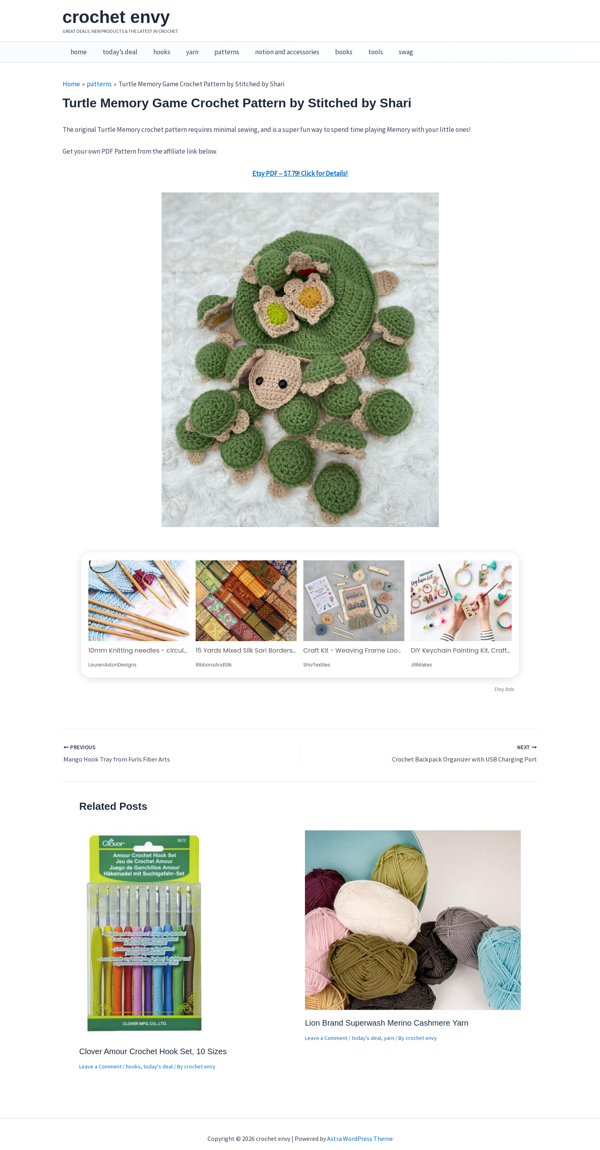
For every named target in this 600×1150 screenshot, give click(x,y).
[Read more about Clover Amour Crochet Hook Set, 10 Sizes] (145, 925)
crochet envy (116, 17)
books (328, 48)
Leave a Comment (100, 1058)
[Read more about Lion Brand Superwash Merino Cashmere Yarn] (413, 910)
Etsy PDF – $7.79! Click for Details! (300, 165)
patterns (216, 48)
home (77, 48)
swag (386, 48)
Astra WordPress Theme (360, 1130)
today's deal (158, 1058)
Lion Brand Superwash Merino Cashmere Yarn (387, 1014)
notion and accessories (274, 48)
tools (357, 48)
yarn (184, 48)
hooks (155, 48)
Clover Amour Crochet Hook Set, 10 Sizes (153, 1043)
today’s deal (116, 48)
